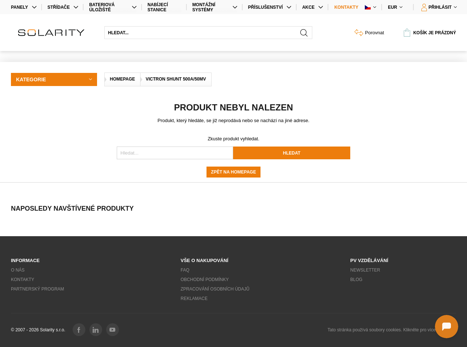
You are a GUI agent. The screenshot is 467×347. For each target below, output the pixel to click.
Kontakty (346, 7)
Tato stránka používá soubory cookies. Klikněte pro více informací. (392, 329)
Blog (356, 279)
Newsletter (365, 270)
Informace (25, 260)
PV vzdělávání (369, 260)
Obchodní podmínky (205, 279)
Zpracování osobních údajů (215, 289)
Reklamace (194, 298)
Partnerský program (37, 289)
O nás (17, 270)
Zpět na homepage (233, 172)
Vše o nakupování (204, 260)
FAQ (185, 270)
